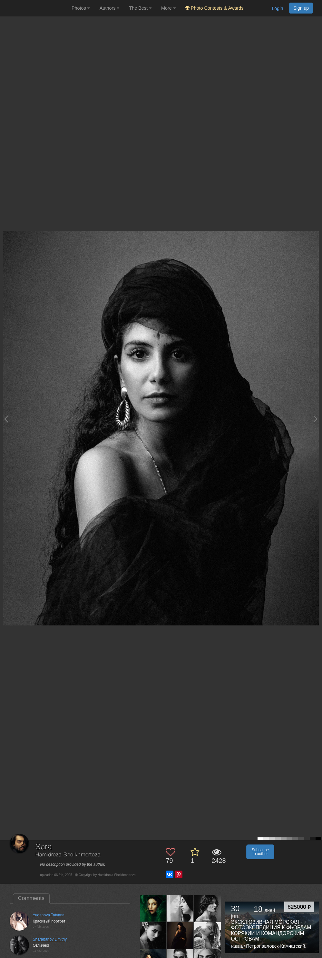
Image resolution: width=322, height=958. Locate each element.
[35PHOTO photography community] (35, 8)
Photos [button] (81, 8)
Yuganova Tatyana (49, 915)
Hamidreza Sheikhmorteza (67, 855)
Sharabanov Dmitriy (50, 939)
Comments (31, 898)
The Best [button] (140, 8)
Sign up (301, 8)
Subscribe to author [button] (260, 852)
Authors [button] (110, 8)
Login (277, 8)
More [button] (168, 8)
